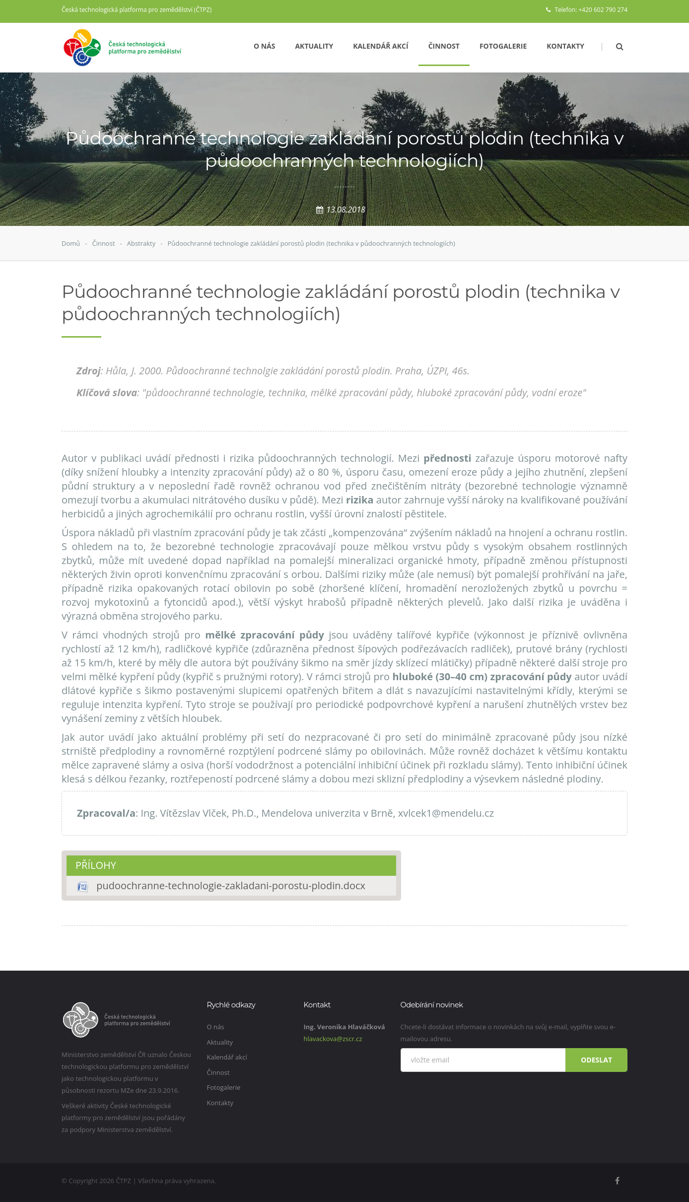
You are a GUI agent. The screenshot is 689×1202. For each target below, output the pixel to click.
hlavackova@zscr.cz (333, 1038)
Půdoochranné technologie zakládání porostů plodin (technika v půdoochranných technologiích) (311, 243)
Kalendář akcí (381, 46)
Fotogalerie (503, 46)
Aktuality (314, 46)
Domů (71, 243)
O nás (265, 46)
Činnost (444, 46)
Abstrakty (141, 243)
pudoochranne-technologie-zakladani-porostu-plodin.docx (230, 885)
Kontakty (565, 46)
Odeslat (596, 1059)
